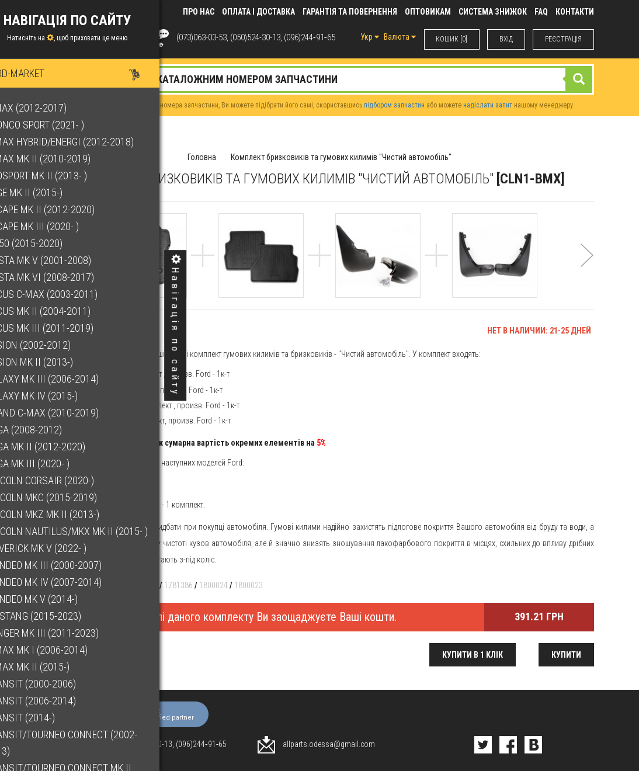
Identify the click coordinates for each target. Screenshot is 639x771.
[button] (586, 271)
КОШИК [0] (451, 39)
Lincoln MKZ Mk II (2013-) (68, 514)
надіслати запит (487, 105)
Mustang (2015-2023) (59, 616)
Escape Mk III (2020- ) (58, 226)
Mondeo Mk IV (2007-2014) (69, 582)
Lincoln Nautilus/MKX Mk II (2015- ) (92, 531)
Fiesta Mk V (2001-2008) (64, 260)
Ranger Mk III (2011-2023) (68, 633)
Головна (201, 157)
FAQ (541, 11)
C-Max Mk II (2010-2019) (64, 158)
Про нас (198, 11)
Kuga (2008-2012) (50, 429)
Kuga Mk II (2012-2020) (61, 446)
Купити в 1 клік (472, 654)
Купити (566, 654)
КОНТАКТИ (574, 11)
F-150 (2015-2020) (50, 243)
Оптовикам (428, 11)
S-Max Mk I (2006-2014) (62, 650)
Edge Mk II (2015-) (50, 192)
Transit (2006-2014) (57, 700)
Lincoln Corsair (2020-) (66, 480)
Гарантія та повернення (350, 11)
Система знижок (493, 11)
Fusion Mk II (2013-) (55, 362)
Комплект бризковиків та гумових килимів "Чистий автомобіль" (341, 157)
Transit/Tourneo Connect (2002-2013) (87, 742)
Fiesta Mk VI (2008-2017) (66, 277)
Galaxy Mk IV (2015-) (57, 396)
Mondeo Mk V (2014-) (57, 599)
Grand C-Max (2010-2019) (68, 413)
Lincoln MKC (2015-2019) (67, 497)
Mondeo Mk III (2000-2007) (69, 565)
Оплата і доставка (258, 11)
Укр (369, 36)
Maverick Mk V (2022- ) (62, 548)
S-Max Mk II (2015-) (53, 667)
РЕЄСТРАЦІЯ (563, 39)
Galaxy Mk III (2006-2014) (68, 379)
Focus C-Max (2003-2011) (67, 294)
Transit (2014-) (46, 717)
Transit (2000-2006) (57, 684)
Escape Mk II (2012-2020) (66, 209)
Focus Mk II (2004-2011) (64, 311)
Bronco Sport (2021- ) (61, 125)
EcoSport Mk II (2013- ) (62, 175)
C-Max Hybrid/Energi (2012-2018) (85, 142)
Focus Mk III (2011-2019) (65, 328)
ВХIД (506, 39)
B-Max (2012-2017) (52, 108)
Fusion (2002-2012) (54, 345)
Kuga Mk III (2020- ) (53, 463)
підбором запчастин (394, 105)
